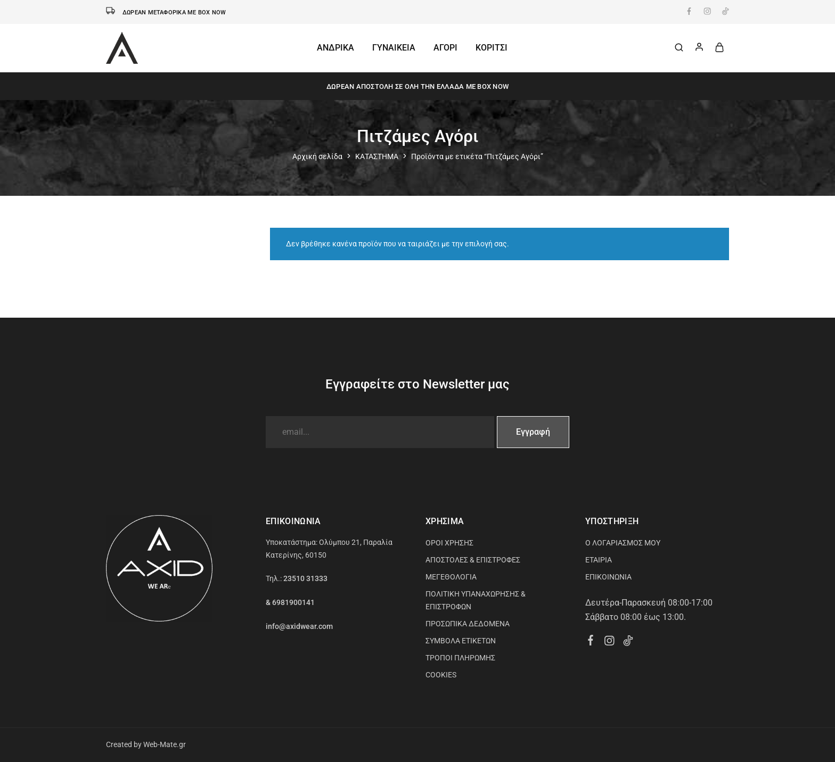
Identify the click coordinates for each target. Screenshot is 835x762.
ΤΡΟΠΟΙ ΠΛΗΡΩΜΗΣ (460, 657)
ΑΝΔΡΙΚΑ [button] (335, 48)
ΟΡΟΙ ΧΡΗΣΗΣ (449, 543)
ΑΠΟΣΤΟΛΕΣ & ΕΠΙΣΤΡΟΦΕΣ (472, 560)
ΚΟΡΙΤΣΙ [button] (491, 48)
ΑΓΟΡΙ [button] (445, 48)
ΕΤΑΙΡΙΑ (598, 560)
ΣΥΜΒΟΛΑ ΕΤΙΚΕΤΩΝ (460, 640)
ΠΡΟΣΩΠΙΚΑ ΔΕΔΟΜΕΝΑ (467, 623)
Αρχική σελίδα (317, 156)
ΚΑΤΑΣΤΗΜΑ (376, 156)
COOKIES (440, 674)
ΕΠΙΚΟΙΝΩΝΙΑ (608, 577)
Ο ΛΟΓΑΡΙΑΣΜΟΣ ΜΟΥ (622, 543)
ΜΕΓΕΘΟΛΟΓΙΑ (451, 577)
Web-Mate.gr (164, 744)
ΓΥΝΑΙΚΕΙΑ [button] (393, 48)
